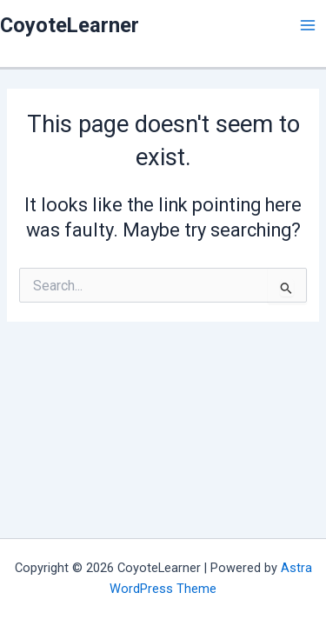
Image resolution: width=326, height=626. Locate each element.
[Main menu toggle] (307, 25)
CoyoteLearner (69, 25)
